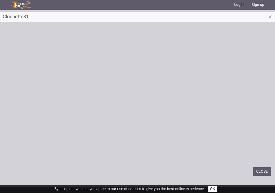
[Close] (270, 16)
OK (212, 189)
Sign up (258, 5)
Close (262, 171)
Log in (239, 5)
